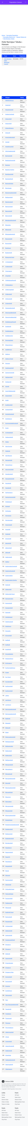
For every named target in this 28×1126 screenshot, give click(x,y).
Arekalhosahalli (9, 146)
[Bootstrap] (8, 1081)
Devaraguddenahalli (10, 312)
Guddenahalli (8, 405)
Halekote (7, 451)
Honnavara (8, 515)
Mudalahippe (8, 820)
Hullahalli (7, 534)
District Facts (18, 1099)
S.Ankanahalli (8, 926)
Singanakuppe (9, 963)
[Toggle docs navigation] (2, 2)
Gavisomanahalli (9, 372)
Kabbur (7, 562)
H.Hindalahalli (9, 432)
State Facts (18, 1097)
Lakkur (7, 695)
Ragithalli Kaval (9, 912)
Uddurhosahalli (9, 1032)
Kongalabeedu (9, 654)
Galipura (7, 354)
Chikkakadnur (9, 285)
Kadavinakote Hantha (11, 580)
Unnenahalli (8, 1041)
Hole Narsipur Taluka (8, 39)
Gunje (6, 428)
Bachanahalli (8, 156)
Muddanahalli (9, 829)
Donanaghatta (9, 340)
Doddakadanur (9, 331)
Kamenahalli (8, 603)
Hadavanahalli (9, 437)
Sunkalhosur (8, 991)
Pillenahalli (8, 907)
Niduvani (7, 875)
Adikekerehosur (9, 100)
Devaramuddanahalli (10, 317)
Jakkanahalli (8, 548)
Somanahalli (8, 977)
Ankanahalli (8, 119)
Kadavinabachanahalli (11, 566)
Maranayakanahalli (10, 788)
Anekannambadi (9, 114)
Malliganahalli (9, 760)
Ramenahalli (8, 917)
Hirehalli (7, 506)
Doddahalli (8, 326)
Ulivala (7, 1037)
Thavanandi (8, 1018)
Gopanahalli (8, 395)
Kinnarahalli (8, 635)
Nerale (7, 871)
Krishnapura (8, 663)
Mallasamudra (9, 746)
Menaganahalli (9, 806)
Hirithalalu (8, 511)
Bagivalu (7, 165)
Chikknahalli (8, 294)
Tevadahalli (8, 1009)
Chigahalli (8, 276)
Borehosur (8, 248)
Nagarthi (7, 857)
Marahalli (7, 783)
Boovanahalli (8, 239)
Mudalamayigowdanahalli (12, 824)
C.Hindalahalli (9, 262)
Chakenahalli (8, 266)
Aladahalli (7, 105)
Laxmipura (8, 700)
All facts (17, 1095)
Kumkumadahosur (10, 668)
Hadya (7, 442)
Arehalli (7, 142)
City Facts (17, 1104)
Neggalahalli (8, 866)
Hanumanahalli (9, 469)
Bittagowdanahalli (10, 234)
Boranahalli (8, 243)
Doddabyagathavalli (10, 322)
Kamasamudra (9, 598)
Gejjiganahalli (9, 377)
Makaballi (7, 723)
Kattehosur (8, 626)
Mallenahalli (8, 751)
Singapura (8, 967)
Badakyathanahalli (10, 160)
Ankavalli (7, 133)
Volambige (8, 1055)
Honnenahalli (8, 520)
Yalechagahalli (9, 1064)
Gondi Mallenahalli (10, 391)
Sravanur (7, 986)
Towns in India (5, 1104)
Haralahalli (8, 483)
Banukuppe (8, 188)
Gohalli (7, 386)
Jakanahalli (8, 543)
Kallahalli (7, 585)
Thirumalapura (9, 1027)
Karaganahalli (9, 608)
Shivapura (8, 944)
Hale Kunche (8, 446)
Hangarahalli (8, 460)
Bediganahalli (9, 197)
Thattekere (8, 1014)
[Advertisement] (14, 20)
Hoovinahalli (8, 525)
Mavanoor (8, 797)
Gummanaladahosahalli (11, 423)
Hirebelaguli (8, 502)
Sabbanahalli (8, 931)
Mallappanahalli (9, 741)
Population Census (15, 2)
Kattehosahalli (9, 622)
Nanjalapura (8, 861)
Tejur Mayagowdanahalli (11, 1004)
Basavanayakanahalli (10, 193)
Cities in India (5, 1102)
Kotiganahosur (9, 658)
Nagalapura (8, 848)
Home (3, 35)
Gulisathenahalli (9, 414)
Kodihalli (7, 640)
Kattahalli (7, 612)
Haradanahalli (9, 474)
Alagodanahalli (9, 109)
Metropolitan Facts (20, 1102)
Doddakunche (9, 336)
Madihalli (7, 718)
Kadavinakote (9, 575)
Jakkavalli (7, 552)
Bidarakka (8, 225)
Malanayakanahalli (10, 737)
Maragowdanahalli (10, 778)
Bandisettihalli (9, 179)
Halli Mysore (8, 455)
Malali (6, 732)
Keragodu (7, 631)
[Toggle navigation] (25, 2)
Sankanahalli (8, 935)
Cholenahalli (8, 303)
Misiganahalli (8, 811)
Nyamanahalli (9, 880)
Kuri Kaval (8, 677)
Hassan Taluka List (21, 37)
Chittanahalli (8, 299)
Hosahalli (7, 529)
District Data (5, 1099)
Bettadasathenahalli (10, 220)
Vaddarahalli (8, 1050)
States (3, 1097)
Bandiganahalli (9, 174)
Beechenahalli (9, 202)
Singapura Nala (9, 972)
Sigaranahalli (8, 958)
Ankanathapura (9, 128)
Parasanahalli (8, 898)
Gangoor (7, 363)
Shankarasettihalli (10, 940)
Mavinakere (8, 801)
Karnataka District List (9, 37)
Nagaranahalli (9, 852)
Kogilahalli (8, 649)
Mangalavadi (8, 774)
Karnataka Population (12, 35)
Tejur (6, 1000)
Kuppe (7, 672)
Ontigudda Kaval (9, 889)
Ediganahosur (9, 345)
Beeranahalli (8, 211)
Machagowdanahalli (10, 709)
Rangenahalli (8, 921)
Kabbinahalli (8, 557)
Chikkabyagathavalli (10, 280)
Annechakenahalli (10, 137)
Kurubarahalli (9, 681)
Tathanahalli (8, 995)
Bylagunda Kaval (9, 257)
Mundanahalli (9, 843)
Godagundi (8, 382)
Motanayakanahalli (10, 815)
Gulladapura (8, 419)
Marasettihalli (9, 792)
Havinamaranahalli (10, 497)
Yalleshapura (8, 1069)
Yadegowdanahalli (10, 1060)
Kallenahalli (8, 589)
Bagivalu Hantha (9, 169)
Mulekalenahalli (9, 838)
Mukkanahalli (8, 834)
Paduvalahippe (9, 894)
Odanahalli (8, 884)
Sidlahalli (7, 954)
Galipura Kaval (9, 359)
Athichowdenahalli (10, 151)
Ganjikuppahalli (9, 368)
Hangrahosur (8, 465)
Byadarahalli (8, 252)
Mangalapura (8, 769)
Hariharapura (8, 492)
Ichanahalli (8, 538)
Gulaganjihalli (9, 409)
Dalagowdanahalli (10, 308)
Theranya (7, 1023)
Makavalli (7, 728)
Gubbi (6, 400)
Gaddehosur (8, 349)
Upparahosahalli (9, 1046)
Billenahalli (8, 229)
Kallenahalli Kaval (10, 594)
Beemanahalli (9, 206)
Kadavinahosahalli (10, 571)
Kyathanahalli (9, 686)
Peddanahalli (8, 903)
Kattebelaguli (8, 617)
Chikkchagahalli (9, 289)
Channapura (8, 271)
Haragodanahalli (9, 479)
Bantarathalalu (9, 183)
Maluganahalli (9, 764)
